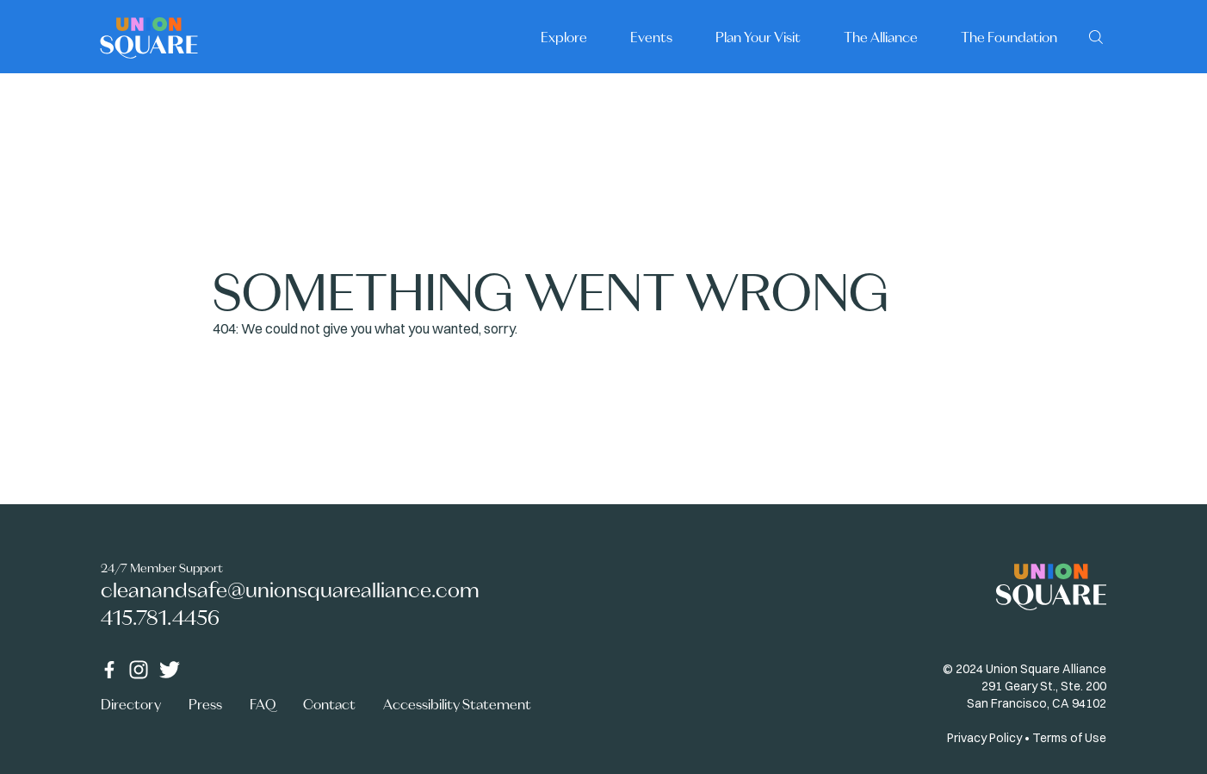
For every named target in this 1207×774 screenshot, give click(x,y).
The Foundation (1009, 37)
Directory (131, 704)
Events (651, 37)
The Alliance (881, 37)
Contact (329, 704)
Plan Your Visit (758, 37)
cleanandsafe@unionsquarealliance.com (290, 589)
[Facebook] (109, 669)
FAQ (262, 704)
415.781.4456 (160, 617)
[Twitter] (169, 669)
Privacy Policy (984, 738)
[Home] (149, 36)
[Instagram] (138, 669)
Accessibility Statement (457, 704)
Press (205, 704)
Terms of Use (1069, 738)
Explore (564, 37)
